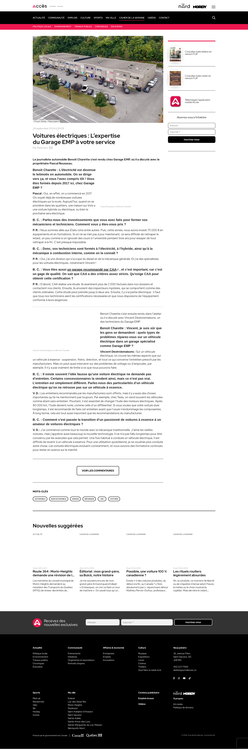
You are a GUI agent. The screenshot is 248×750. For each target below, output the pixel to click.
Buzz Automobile (58, 500)
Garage (75, 500)
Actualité (38, 535)
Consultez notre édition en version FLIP (198, 53)
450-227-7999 (180, 667)
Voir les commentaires (98, 471)
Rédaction (42, 148)
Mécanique (89, 500)
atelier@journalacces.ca (184, 671)
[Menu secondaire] (213, 7)
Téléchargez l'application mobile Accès (197, 102)
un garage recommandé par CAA (91, 270)
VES (101, 500)
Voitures (114, 500)
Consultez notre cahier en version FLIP (198, 78)
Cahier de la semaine (90, 535)
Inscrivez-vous (191, 140)
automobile (40, 500)
